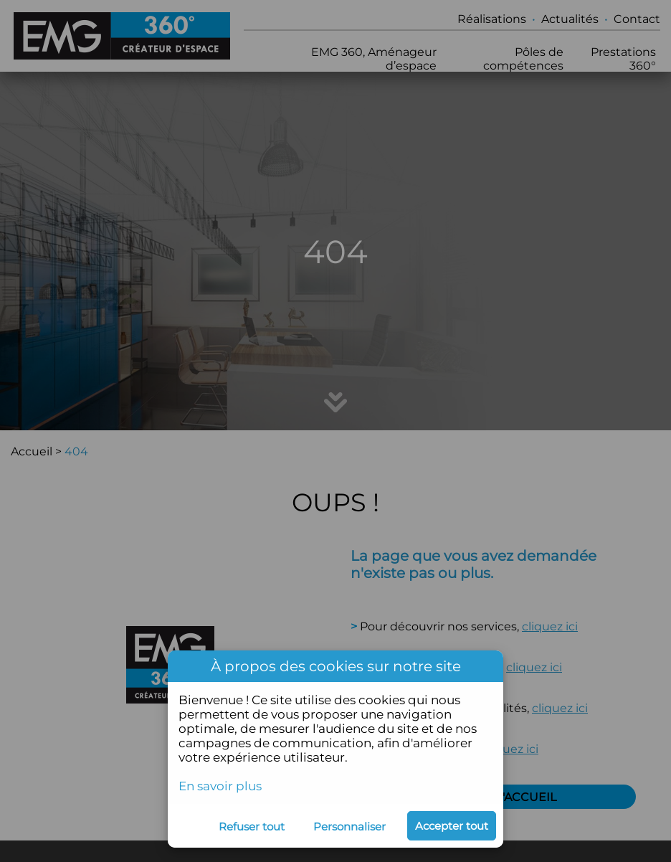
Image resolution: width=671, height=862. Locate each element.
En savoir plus (220, 786)
